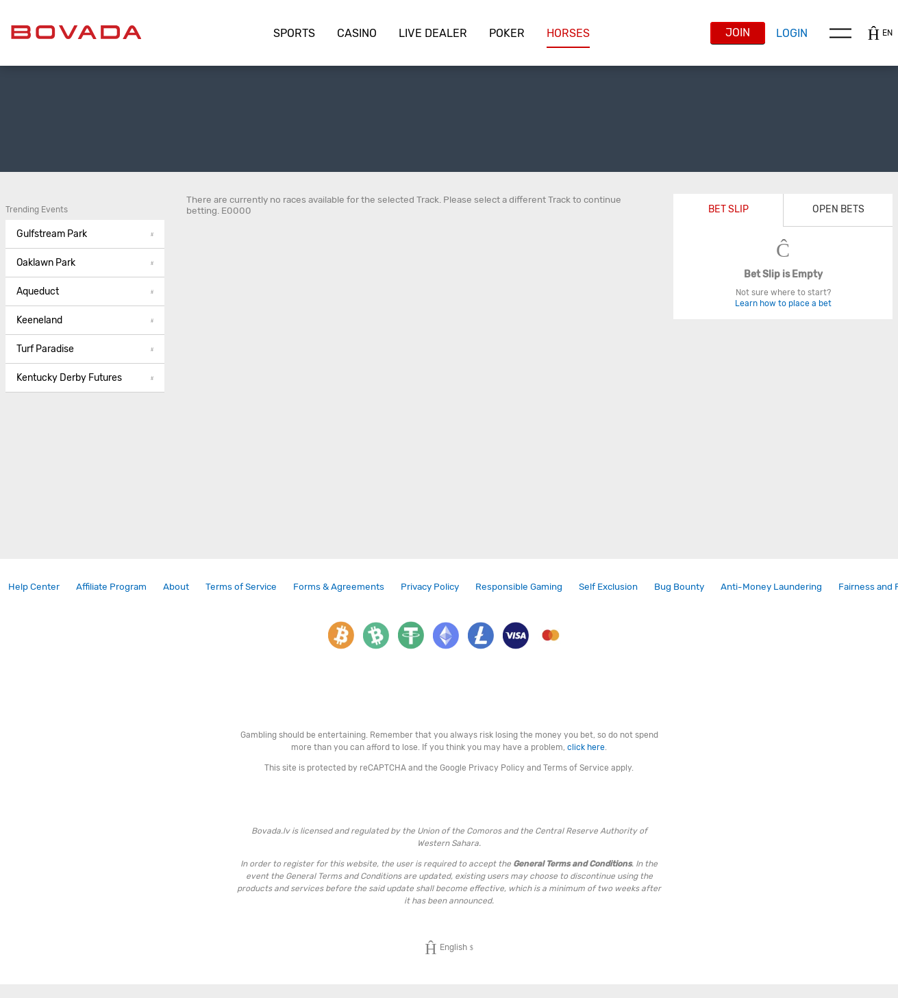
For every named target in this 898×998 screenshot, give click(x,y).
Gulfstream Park (84, 234)
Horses (568, 33)
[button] (294, 33)
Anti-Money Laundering (771, 586)
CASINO (357, 33)
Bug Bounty (679, 586)
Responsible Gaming (518, 586)
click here (586, 747)
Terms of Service (241, 586)
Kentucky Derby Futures (84, 378)
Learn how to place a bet (783, 303)
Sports (294, 33)
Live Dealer (433, 33)
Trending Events (36, 209)
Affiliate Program (111, 586)
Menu (840, 33)
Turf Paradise (84, 349)
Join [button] (737, 32)
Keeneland (84, 320)
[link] (34, 586)
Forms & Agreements (338, 586)
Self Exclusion (608, 586)
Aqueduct (84, 291)
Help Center (34, 586)
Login (792, 33)
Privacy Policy (430, 586)
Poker (507, 33)
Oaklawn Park (84, 263)
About (176, 586)
